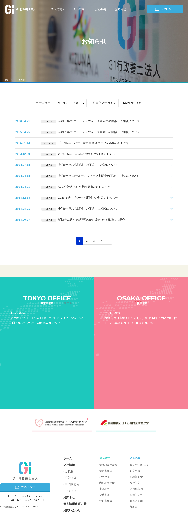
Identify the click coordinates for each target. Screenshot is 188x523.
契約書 (134, 506)
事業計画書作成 (139, 464)
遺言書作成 (105, 470)
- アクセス (70, 491)
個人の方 (56, 9)
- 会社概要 (70, 478)
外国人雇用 (136, 500)
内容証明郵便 (107, 482)
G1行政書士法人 (20, 9)
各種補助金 (136, 476)
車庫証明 (104, 488)
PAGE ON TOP (173, 512)
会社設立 (135, 482)
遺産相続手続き (108, 464)
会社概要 (100, 9)
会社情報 (69, 465)
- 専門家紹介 (71, 484)
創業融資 (135, 470)
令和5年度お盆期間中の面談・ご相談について (88, 208)
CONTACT (164, 9)
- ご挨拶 (68, 471)
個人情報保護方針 (74, 504)
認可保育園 (136, 488)
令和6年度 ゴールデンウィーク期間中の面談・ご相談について (98, 175)
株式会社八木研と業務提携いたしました (84, 186)
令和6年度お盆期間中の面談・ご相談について (88, 165)
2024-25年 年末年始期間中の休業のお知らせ (88, 154)
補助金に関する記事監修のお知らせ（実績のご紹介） (93, 219)
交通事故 (104, 494)
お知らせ (120, 9)
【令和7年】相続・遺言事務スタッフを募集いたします (93, 143)
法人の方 (78, 9)
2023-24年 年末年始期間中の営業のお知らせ (88, 197)
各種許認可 (136, 494)
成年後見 (104, 476)
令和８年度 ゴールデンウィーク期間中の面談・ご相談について (99, 121)
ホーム (9, 79)
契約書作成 (105, 500)
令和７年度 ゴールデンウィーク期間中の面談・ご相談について (99, 132)
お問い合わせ (72, 510)
